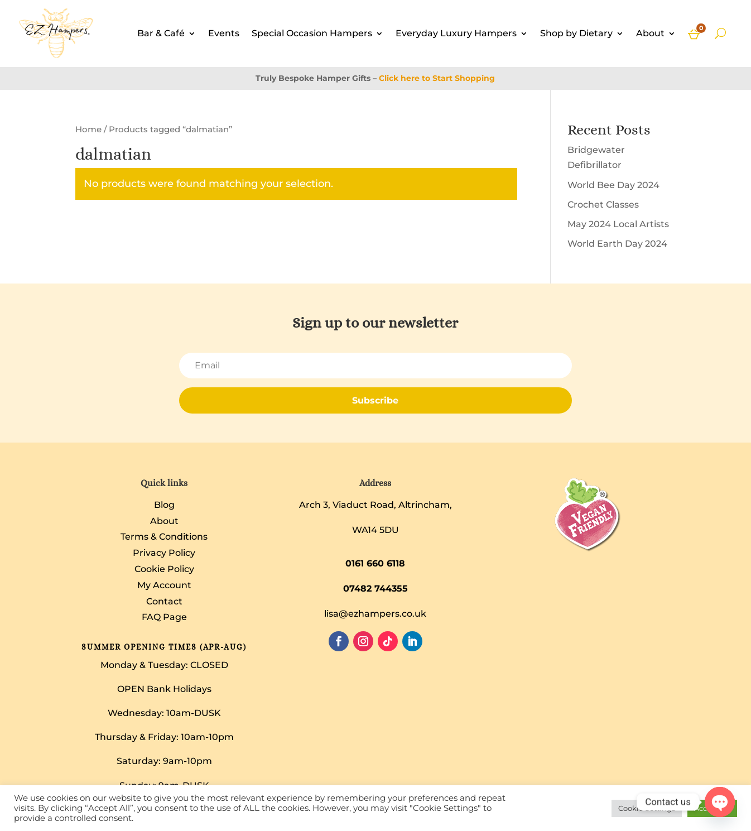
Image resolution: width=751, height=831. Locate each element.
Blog (164, 504)
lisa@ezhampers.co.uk (375, 613)
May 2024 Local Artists (618, 224)
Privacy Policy (164, 552)
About (650, 33)
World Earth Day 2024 (617, 243)
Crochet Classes (603, 204)
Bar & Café (161, 33)
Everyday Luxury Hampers (456, 33)
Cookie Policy (164, 569)
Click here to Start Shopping (437, 78)
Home (88, 129)
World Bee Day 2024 (613, 185)
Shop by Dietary (576, 33)
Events (223, 33)
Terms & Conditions (164, 536)
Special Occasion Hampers (312, 33)
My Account (164, 585)
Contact (164, 601)
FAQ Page (164, 617)
